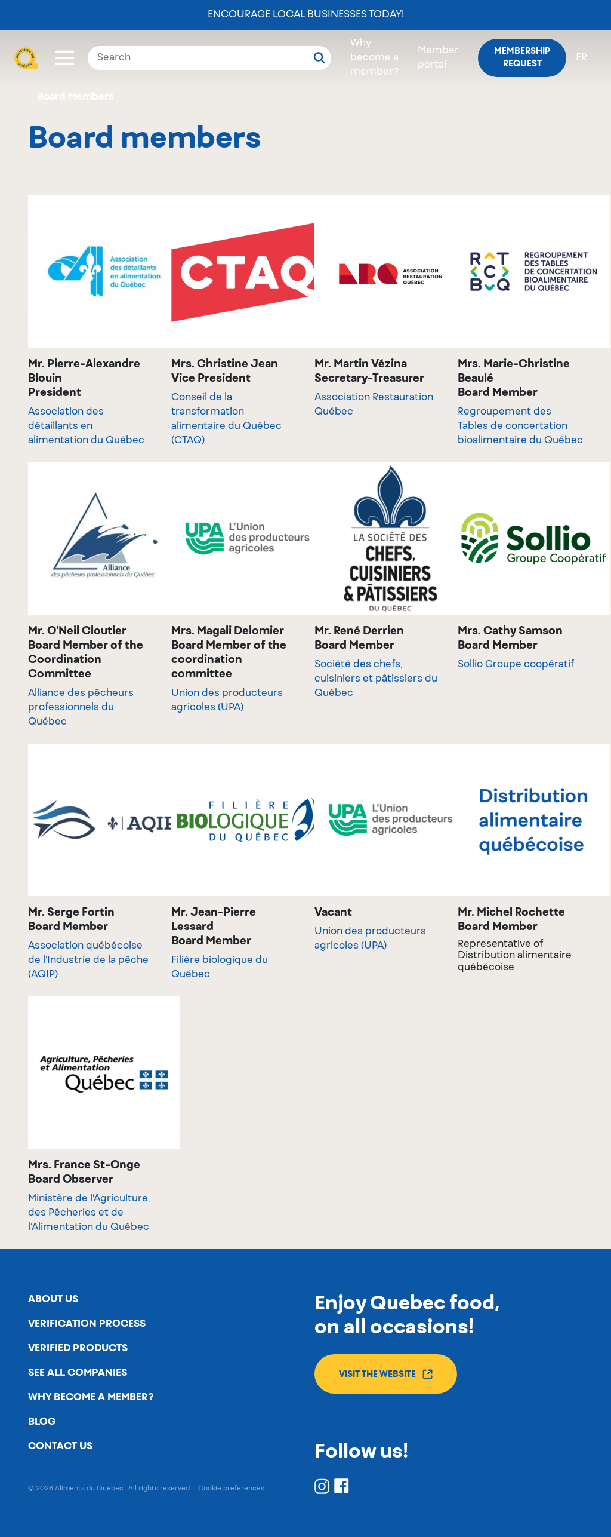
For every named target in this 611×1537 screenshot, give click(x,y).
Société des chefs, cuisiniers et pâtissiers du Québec (375, 679)
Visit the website (386, 1374)
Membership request (522, 57)
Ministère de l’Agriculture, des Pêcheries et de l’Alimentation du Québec (89, 1213)
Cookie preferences (231, 1488)
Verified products (78, 1348)
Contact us (60, 1446)
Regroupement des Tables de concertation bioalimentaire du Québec (520, 426)
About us (53, 1299)
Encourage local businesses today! (306, 15)
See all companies (77, 1373)
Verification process (87, 1324)
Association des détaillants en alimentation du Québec (86, 426)
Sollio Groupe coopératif (516, 665)
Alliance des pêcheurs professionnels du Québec (81, 708)
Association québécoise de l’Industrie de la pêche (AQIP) (88, 960)
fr (581, 58)
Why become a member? (374, 58)
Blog (41, 1421)
